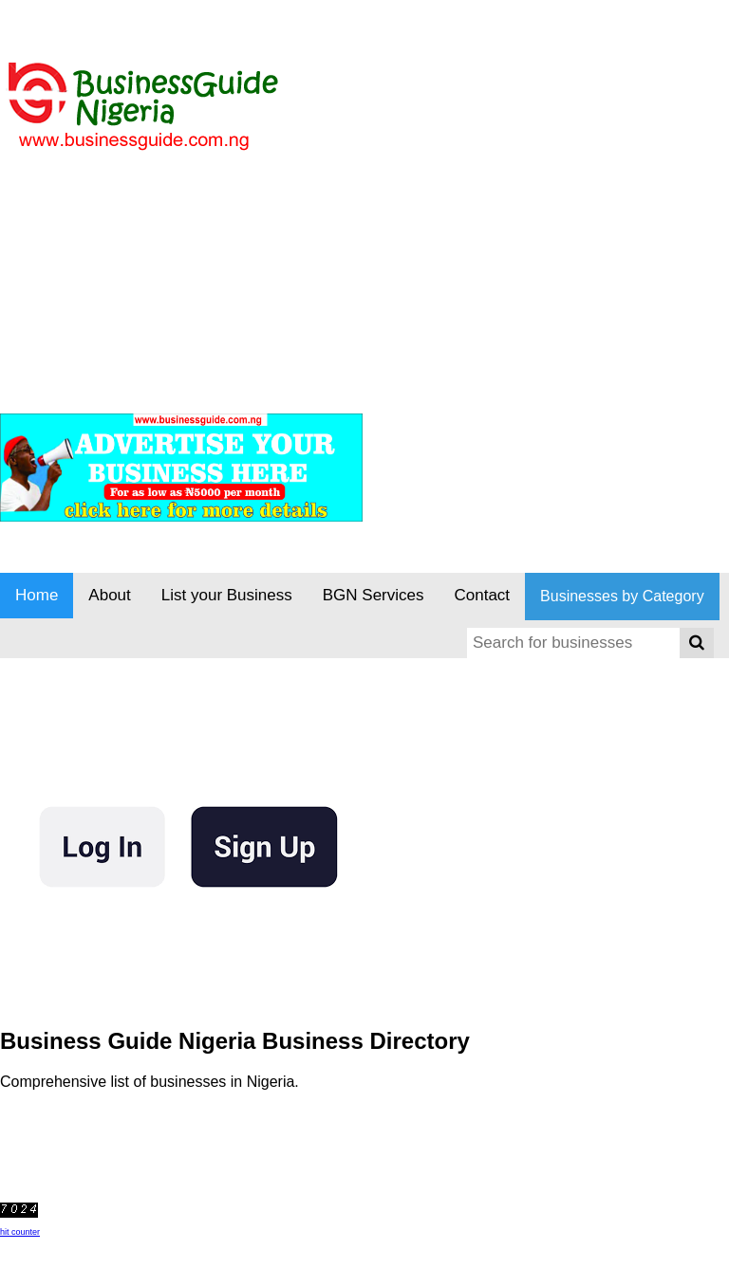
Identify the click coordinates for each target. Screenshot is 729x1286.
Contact (483, 595)
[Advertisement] (345, 255)
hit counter (20, 1232)
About (109, 595)
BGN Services (373, 595)
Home (36, 595)
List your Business (226, 595)
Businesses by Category (622, 596)
